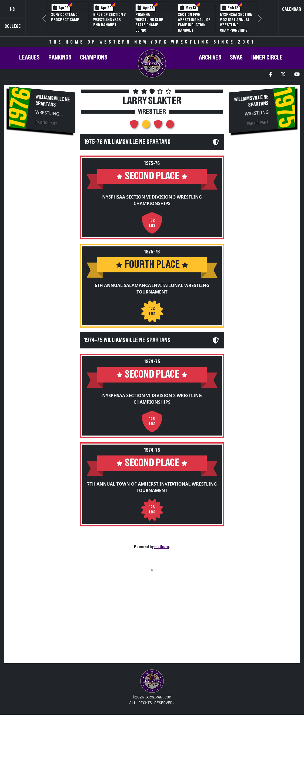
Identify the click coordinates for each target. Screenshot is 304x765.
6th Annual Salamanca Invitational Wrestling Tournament (152, 293)
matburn (161, 547)
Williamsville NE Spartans (52, 101)
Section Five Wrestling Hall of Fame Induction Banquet (194, 22)
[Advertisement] (42, 229)
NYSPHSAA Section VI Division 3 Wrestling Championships (152, 200)
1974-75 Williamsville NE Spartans (127, 349)
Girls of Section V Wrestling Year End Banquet (109, 19)
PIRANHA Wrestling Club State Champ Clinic (149, 22)
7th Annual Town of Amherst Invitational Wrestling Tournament (152, 500)
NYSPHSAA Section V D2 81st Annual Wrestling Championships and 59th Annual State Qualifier (236, 27)
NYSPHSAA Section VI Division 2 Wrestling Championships (152, 407)
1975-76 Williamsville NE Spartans (127, 142)
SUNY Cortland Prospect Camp (65, 17)
